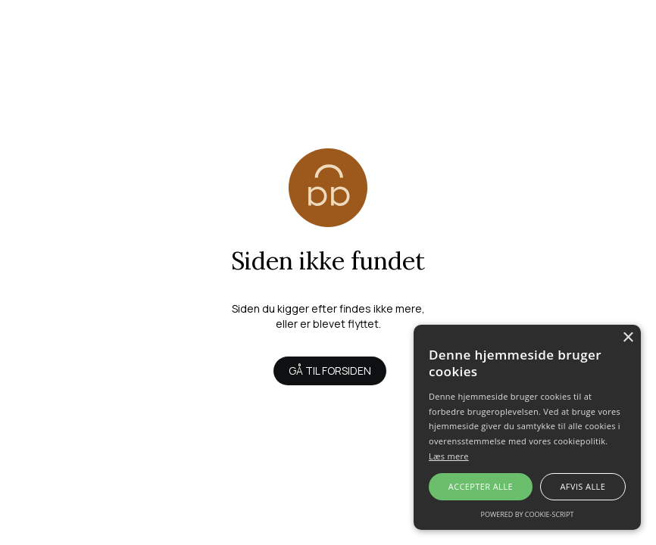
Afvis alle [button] (582, 486)
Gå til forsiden (330, 370)
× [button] (627, 338)
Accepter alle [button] (480, 486)
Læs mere (449, 456)
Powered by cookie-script (527, 514)
